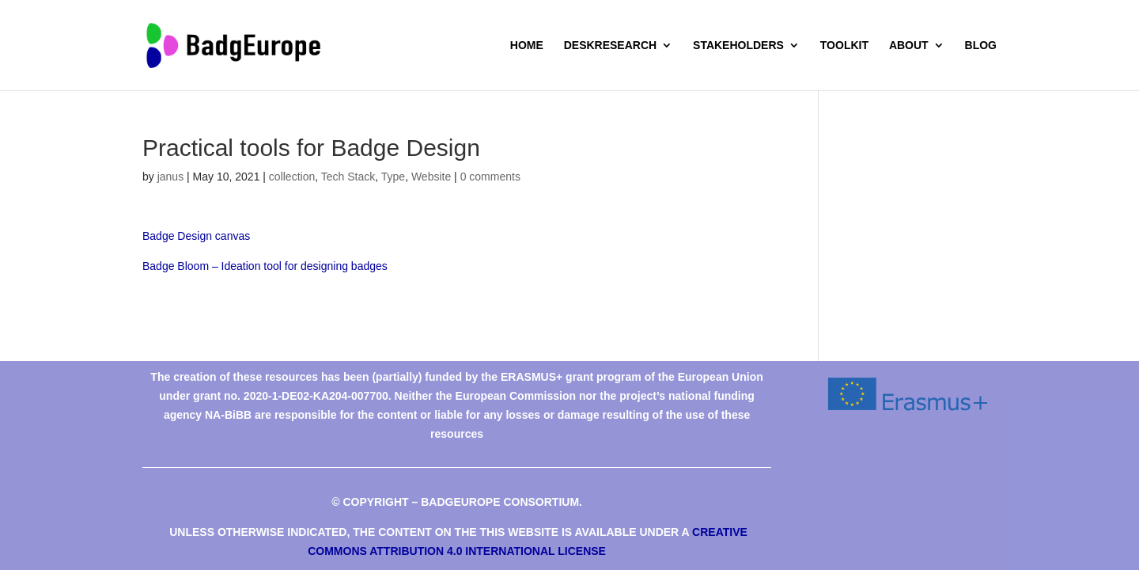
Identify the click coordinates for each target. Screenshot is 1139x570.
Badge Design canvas (196, 236)
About (909, 45)
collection (292, 176)
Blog (981, 45)
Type (393, 176)
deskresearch (610, 45)
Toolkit (844, 45)
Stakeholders (738, 45)
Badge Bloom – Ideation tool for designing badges (265, 266)
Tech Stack (348, 176)
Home (526, 45)
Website (431, 176)
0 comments (490, 176)
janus (170, 176)
